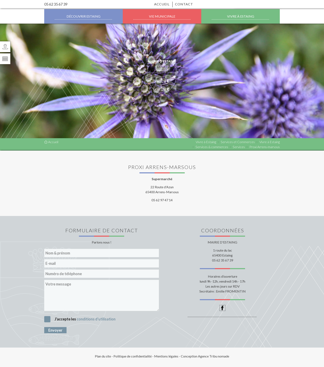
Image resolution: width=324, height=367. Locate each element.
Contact (182, 4)
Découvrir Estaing (83, 16)
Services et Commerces (238, 142)
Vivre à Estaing (240, 16)
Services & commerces (211, 147)
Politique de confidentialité (132, 356)
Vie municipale (162, 16)
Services (239, 147)
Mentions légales (166, 356)
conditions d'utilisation (96, 319)
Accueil (161, 4)
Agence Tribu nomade (213, 356)
